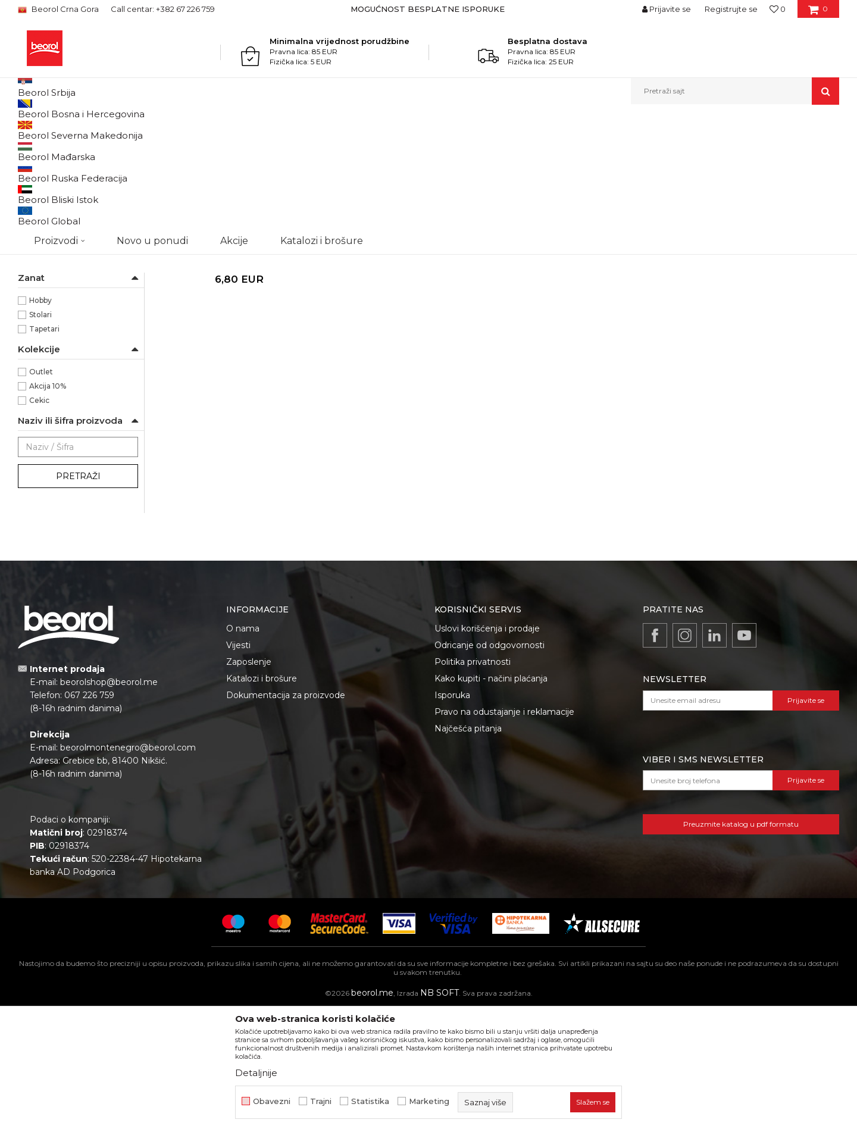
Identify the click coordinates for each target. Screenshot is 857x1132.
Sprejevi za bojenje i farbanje (246, 130)
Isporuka (452, 817)
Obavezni (271, 1101)
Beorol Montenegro (51, 130)
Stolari (40, 437)
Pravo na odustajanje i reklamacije (504, 834)
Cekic (39, 522)
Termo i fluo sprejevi (62, 235)
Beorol (41, 380)
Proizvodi (108, 130)
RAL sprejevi (48, 178)
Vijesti (238, 767)
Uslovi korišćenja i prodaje (487, 751)
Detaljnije (256, 1072)
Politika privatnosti (472, 784)
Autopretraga (483, 149)
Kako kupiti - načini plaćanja (491, 801)
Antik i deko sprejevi (61, 192)
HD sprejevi (44, 278)
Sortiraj (538, 149)
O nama (242, 751)
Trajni (320, 1101)
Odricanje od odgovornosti (489, 767)
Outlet (41, 494)
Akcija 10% (47, 508)
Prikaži (712, 149)
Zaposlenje (248, 784)
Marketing (429, 1101)
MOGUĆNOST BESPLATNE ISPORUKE (428, 9)
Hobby (40, 422)
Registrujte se (731, 9)
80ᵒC (38, 337)
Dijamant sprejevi (55, 206)
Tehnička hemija (161, 130)
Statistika (370, 1101)
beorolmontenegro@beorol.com (128, 870)
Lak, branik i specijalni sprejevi (76, 221)
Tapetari (44, 451)
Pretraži (78, 598)
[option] (429, 9)
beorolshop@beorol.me (109, 804)
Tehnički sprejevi (52, 263)
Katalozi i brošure (261, 801)
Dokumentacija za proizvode (285, 817)
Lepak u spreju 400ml (237, 371)
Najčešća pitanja (468, 851)
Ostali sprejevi (47, 249)
